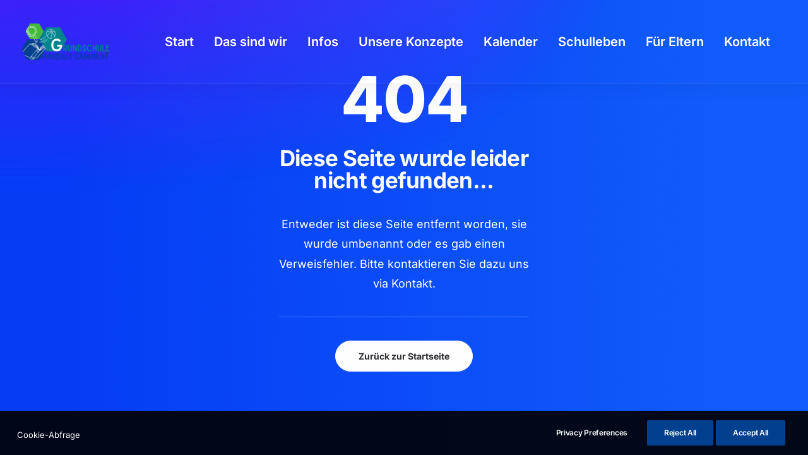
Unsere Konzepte (411, 41)
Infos (322, 41)
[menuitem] (179, 41)
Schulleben (592, 41)
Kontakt (747, 41)
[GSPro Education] (65, 42)
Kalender (511, 41)
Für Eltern (675, 41)
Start (179, 41)
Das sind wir (250, 41)
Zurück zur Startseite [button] (404, 356)
